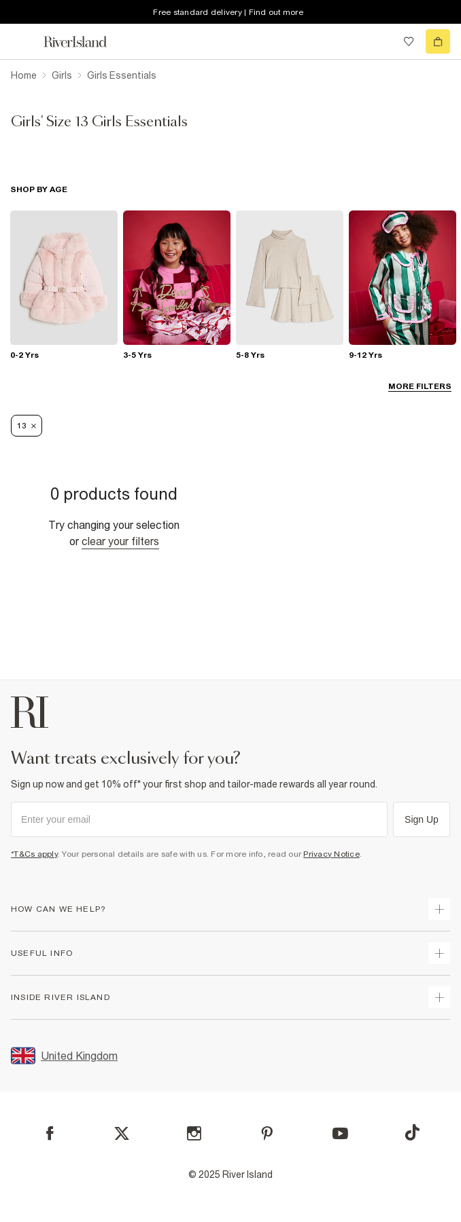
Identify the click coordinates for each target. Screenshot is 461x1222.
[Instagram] (194, 1133)
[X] (122, 1133)
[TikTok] (412, 1132)
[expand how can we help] (439, 909)
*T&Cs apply (34, 854)
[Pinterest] (267, 1133)
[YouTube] (340, 1133)
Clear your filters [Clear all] (120, 541)
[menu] (23, 41)
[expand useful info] (439, 953)
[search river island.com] (380, 41)
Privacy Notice (331, 854)
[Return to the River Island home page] (84, 42)
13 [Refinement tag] (26, 425)
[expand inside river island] (439, 997)
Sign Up (422, 819)
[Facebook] (50, 1133)
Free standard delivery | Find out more (228, 12)
